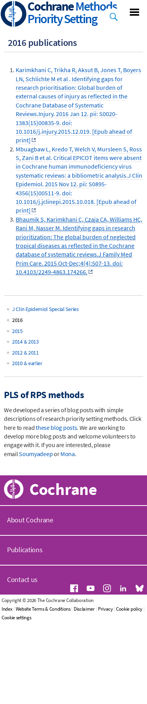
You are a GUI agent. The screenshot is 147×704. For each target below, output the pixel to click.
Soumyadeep (36, 454)
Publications (24, 549)
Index (7, 609)
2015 (17, 331)
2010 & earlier (27, 363)
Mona (67, 454)
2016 (17, 320)
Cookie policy (129, 609)
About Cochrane (30, 519)
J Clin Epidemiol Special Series (45, 309)
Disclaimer (84, 609)
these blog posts (56, 427)
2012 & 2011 (25, 352)
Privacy (105, 609)
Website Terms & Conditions (43, 609)
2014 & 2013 (25, 341)
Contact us (22, 579)
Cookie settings (16, 617)
